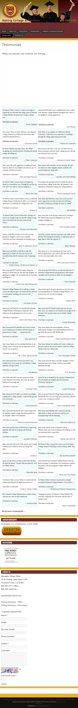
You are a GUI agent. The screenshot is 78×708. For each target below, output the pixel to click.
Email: (4, 622)
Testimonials (60, 699)
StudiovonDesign (61, 702)
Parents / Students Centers (44, 699)
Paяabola (38, 706)
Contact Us (70, 699)
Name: (4, 615)
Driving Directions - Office (12, 602)
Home (5, 699)
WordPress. (46, 706)
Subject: (5, 643)
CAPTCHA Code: (8, 676)
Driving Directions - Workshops (14, 605)
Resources (20, 699)
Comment (5, 650)
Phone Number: (8, 636)
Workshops (30, 699)
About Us (12, 699)
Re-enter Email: (8, 629)
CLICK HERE (32, 524)
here (7, 122)
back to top (39, 703)
